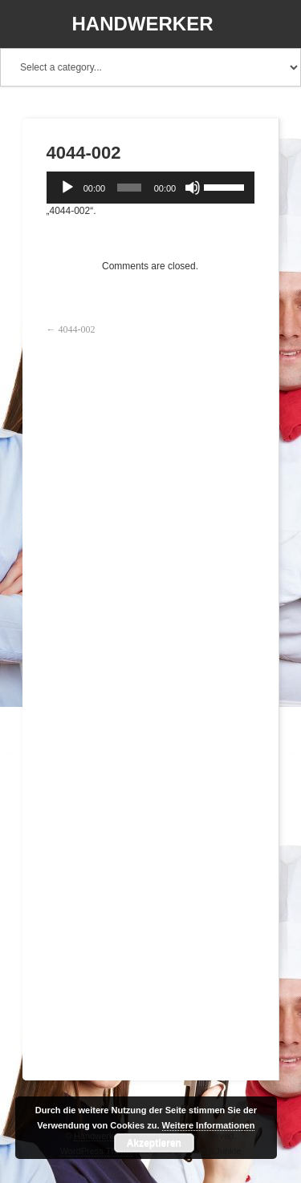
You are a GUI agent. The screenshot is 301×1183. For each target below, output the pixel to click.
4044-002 (77, 329)
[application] (150, 188)
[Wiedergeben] (67, 188)
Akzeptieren (154, 1143)
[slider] (129, 188)
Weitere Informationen (208, 1125)
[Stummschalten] (193, 188)
